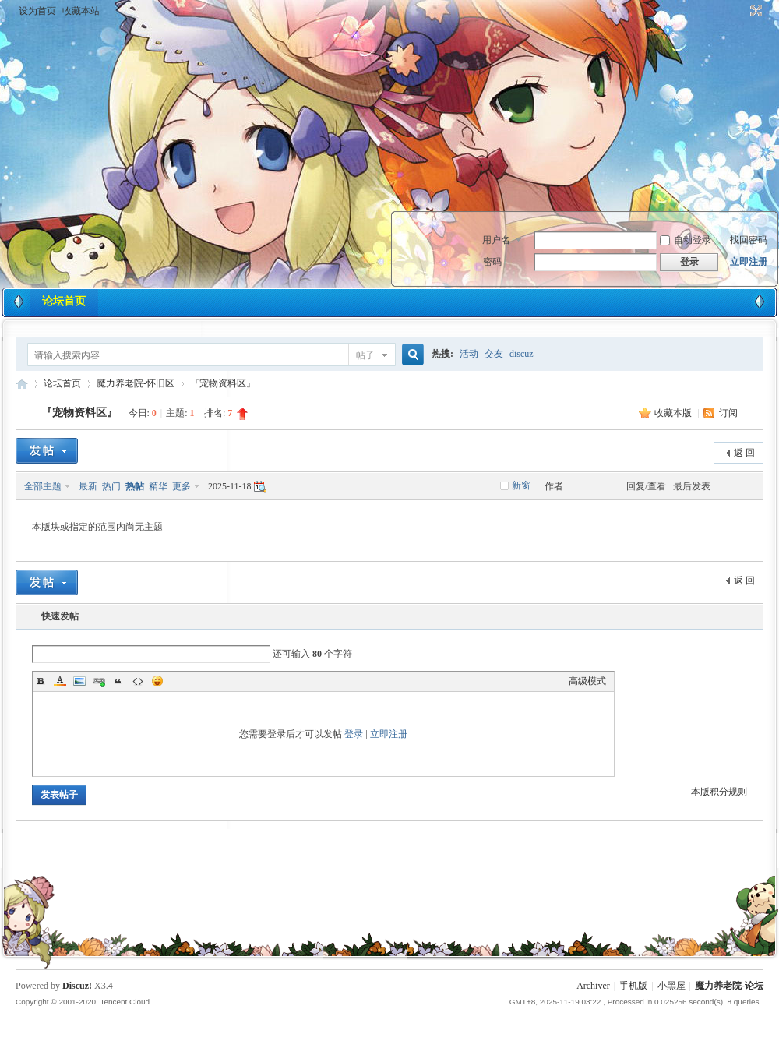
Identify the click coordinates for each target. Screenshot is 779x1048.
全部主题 (43, 486)
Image (79, 681)
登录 (353, 734)
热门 (111, 486)
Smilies (157, 681)
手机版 (633, 985)
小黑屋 (671, 985)
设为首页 (37, 10)
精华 (158, 486)
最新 (88, 486)
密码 (492, 261)
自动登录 (685, 240)
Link (99, 681)
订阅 (728, 413)
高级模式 (587, 681)
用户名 (496, 240)
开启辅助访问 (742, 11)
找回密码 (748, 240)
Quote (118, 681)
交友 (494, 353)
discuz (521, 353)
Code (138, 681)
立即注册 (748, 261)
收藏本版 (674, 413)
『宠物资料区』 (223, 383)
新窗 (521, 485)
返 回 (744, 452)
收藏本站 (81, 10)
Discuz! (77, 985)
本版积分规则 (719, 791)
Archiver (593, 985)
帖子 (365, 355)
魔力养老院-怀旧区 (135, 383)
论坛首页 (64, 301)
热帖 (134, 486)
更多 (181, 486)
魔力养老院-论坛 (22, 383)
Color (60, 681)
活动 (469, 353)
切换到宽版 (754, 11)
